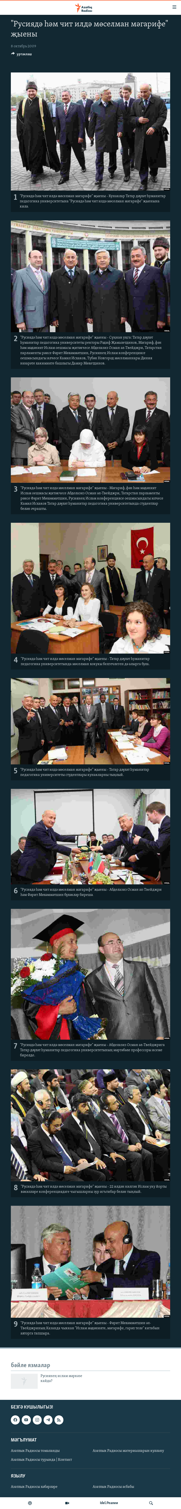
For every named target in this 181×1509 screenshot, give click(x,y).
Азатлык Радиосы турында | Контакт (41, 1460)
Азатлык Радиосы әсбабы (113, 1487)
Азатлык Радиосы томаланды (35, 1451)
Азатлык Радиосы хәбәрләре (34, 1487)
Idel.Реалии (109, 1503)
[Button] (21, 55)
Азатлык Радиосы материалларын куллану (128, 1451)
